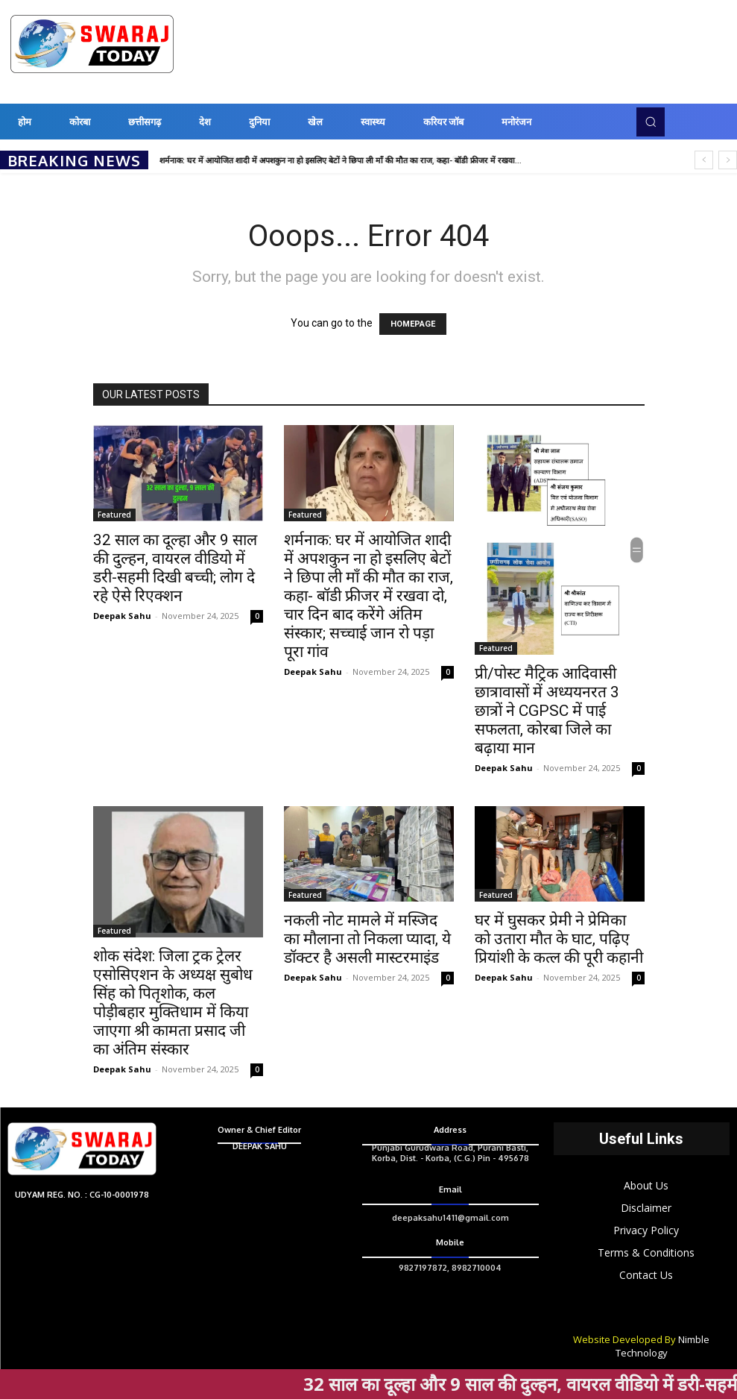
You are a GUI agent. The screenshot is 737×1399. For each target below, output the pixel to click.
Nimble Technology (663, 1346)
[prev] (704, 160)
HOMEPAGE (412, 324)
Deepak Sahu (122, 615)
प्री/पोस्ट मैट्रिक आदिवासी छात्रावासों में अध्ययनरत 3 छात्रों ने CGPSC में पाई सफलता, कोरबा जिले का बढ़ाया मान (547, 710)
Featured (114, 514)
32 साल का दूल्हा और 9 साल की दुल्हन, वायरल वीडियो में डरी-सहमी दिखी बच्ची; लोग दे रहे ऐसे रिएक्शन (175, 568)
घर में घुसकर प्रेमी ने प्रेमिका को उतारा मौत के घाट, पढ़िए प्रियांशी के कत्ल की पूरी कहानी (559, 938)
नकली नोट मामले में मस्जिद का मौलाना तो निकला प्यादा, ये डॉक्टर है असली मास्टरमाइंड (367, 938)
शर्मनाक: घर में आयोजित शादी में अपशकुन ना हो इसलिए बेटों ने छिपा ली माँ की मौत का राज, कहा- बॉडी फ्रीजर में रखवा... (340, 160)
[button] (650, 121)
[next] (727, 160)
